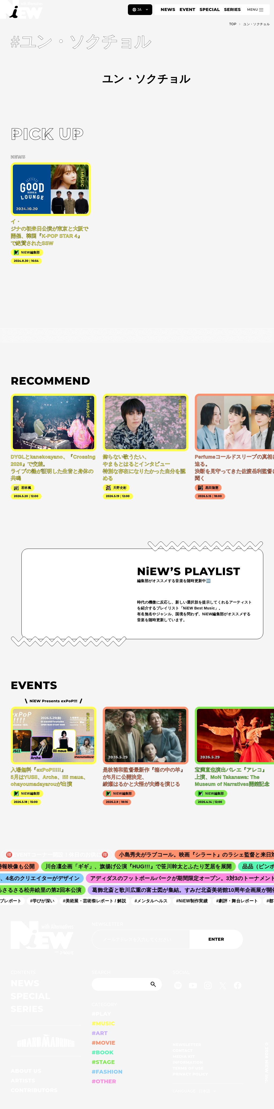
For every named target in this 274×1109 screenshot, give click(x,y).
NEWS (168, 9)
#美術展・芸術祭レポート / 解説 (98, 901)
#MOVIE (103, 1043)
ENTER (216, 939)
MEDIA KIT (184, 1056)
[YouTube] (193, 986)
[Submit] (154, 984)
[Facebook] (237, 986)
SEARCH (101, 972)
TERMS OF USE (188, 1068)
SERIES (232, 9)
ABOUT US (26, 1071)
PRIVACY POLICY (190, 1074)
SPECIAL (210, 9)
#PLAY (101, 1014)
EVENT (187, 9)
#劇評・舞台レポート (241, 901)
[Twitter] (222, 986)
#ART (100, 1033)
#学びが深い (46, 901)
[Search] (127, 984)
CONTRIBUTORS (34, 1090)
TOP (233, 24)
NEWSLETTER (107, 924)
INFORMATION (188, 1062)
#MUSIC (103, 1023)
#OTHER (104, 1081)
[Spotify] (178, 986)
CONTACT (183, 1050)
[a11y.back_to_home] (22, 11)
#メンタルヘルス (154, 901)
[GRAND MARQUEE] (46, 1040)
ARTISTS (23, 1080)
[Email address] (140, 939)
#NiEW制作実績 (195, 901)
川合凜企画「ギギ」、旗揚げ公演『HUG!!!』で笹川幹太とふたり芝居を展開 (144, 866)
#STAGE (103, 1062)
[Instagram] (208, 986)
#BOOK (102, 1052)
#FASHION (107, 1072)
